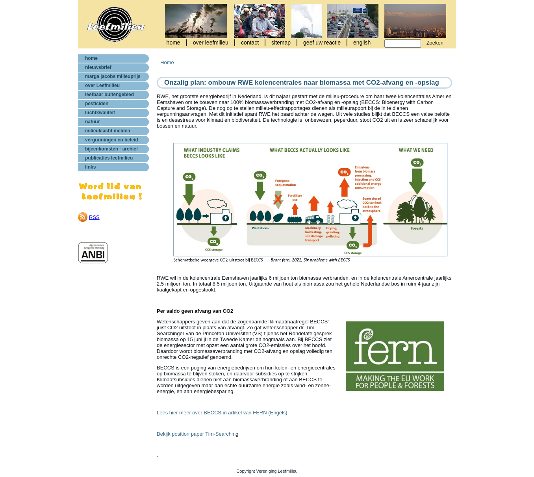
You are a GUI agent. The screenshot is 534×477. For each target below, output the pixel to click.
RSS (94, 217)
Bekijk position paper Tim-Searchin (196, 434)
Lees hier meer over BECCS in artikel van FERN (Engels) (222, 413)
